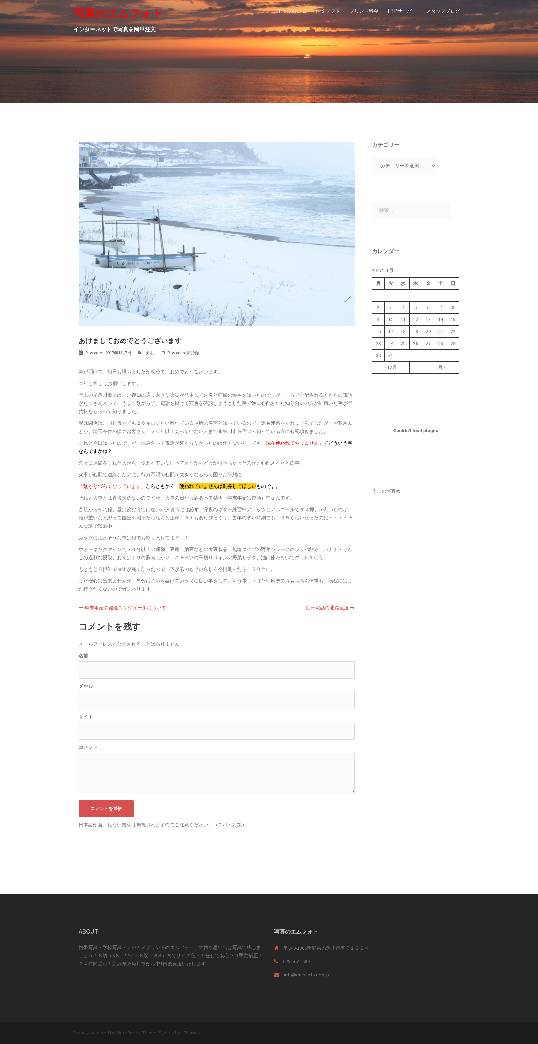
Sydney (166, 1033)
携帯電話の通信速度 (327, 608)
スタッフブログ (443, 11)
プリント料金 (364, 11)
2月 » (440, 367)
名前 (83, 656)
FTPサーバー (402, 11)
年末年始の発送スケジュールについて (125, 608)
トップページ (292, 11)
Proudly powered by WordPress (106, 1033)
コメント (88, 747)
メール (86, 686)
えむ (149, 353)
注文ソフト (328, 11)
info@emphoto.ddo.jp (306, 975)
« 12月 (390, 367)
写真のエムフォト (118, 13)
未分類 (192, 353)
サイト (86, 717)
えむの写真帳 (386, 491)
